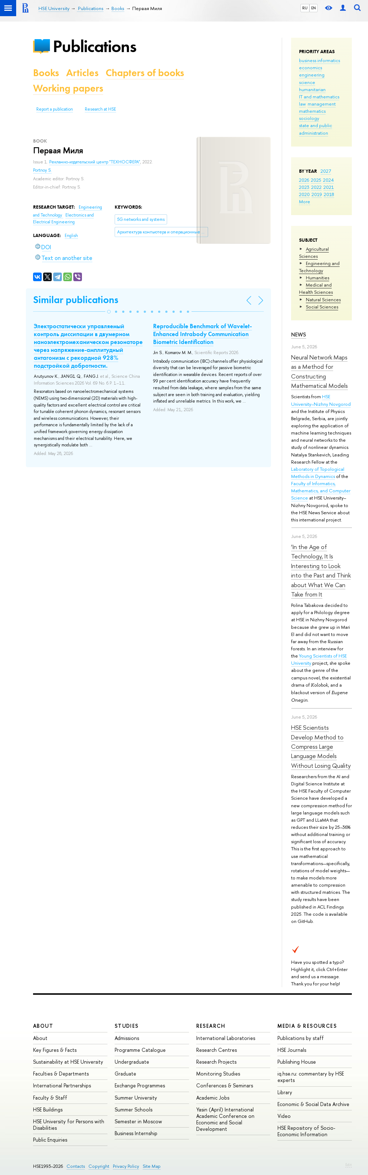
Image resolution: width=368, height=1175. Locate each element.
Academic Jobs (212, 1097)
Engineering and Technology (319, 267)
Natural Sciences (323, 299)
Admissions (127, 1038)
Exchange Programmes (140, 1085)
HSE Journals (291, 1049)
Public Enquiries (50, 1139)
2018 (329, 194)
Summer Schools (133, 1109)
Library (284, 1092)
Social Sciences (322, 306)
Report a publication (54, 109)
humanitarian (312, 89)
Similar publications (75, 299)
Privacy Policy (126, 1166)
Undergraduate (132, 1061)
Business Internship (136, 1133)
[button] (108, 311)
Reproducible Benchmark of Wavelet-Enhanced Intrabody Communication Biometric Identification (202, 334)
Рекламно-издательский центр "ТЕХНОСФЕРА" (94, 162)
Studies (127, 1025)
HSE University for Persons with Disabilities (68, 1124)
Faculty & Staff (50, 1097)
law (302, 104)
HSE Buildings (48, 1109)
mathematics (312, 111)
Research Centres (216, 1049)
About (43, 1025)
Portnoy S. (42, 170)
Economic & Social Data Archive (313, 1104)
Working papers (68, 88)
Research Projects (216, 1061)
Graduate (125, 1073)
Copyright (98, 1166)
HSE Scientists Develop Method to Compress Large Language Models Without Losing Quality (321, 746)
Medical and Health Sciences (316, 288)
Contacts (75, 1166)
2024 (328, 180)
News (298, 334)
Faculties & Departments (61, 1073)
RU (305, 7)
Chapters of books (145, 72)
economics (310, 67)
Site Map (152, 1166)
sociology (309, 118)
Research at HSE (100, 109)
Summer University (136, 1097)
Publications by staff (300, 1038)
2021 (328, 187)
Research (211, 1025)
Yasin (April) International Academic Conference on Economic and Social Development (225, 1119)
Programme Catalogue (140, 1049)
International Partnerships (62, 1085)
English (71, 235)
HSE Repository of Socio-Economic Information (306, 1131)
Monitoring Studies (218, 1073)
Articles (82, 72)
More (304, 201)
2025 (316, 180)
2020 (304, 194)
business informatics (319, 60)
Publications (94, 46)
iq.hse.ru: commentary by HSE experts (310, 1076)
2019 (317, 194)
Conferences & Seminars (224, 1085)
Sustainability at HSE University (68, 1061)
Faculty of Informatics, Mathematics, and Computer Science (320, 490)
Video (284, 1116)
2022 (316, 187)
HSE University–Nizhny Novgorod (321, 400)
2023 (304, 187)
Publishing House (296, 1061)
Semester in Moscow (138, 1121)
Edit (348, 1164)
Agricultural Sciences (314, 252)
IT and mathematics (319, 96)
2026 (304, 180)
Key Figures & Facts (55, 1049)
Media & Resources (307, 1025)
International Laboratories (225, 1038)
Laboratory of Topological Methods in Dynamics (317, 472)
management (322, 104)
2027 (326, 171)
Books (46, 72)
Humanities (317, 277)
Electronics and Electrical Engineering (63, 218)
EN (313, 7)
